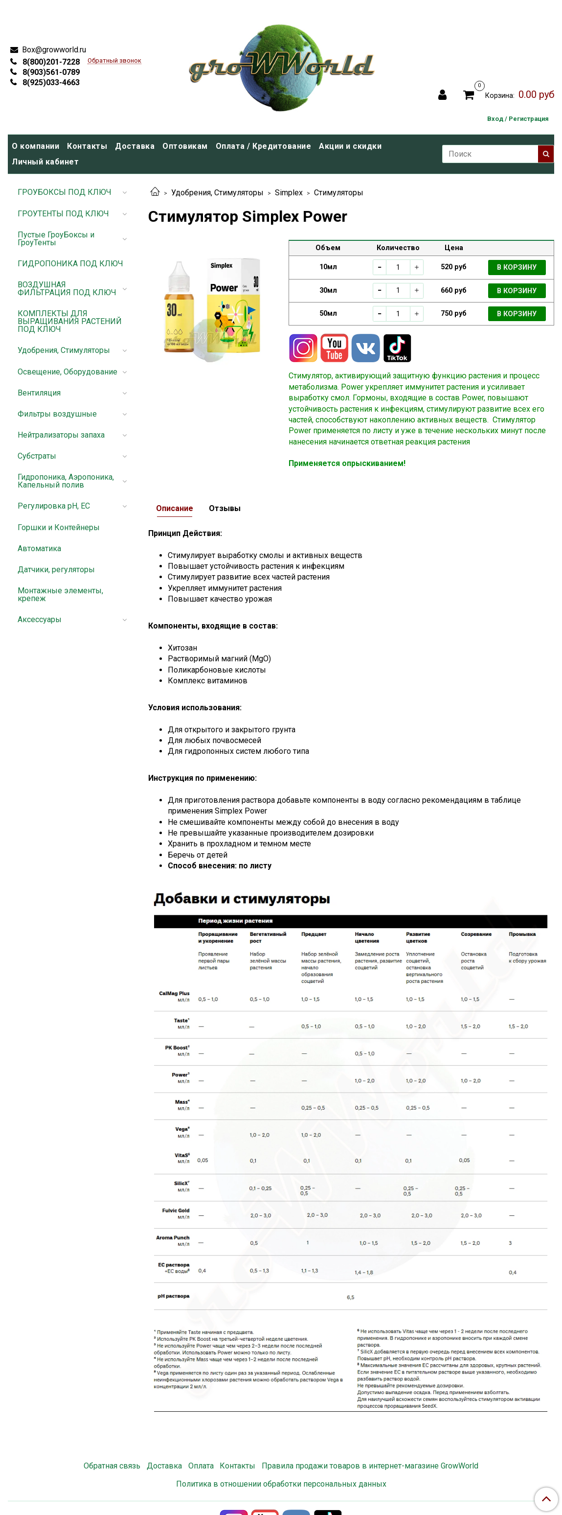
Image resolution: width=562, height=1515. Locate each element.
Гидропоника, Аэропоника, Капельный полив (66, 480)
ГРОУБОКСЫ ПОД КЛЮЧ (65, 192)
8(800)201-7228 (50, 62)
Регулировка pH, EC (54, 506)
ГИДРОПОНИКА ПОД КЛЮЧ (70, 263)
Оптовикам (185, 146)
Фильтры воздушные (57, 414)
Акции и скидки (350, 146)
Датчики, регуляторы (56, 569)
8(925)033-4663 (50, 82)
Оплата (201, 1465)
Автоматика (39, 548)
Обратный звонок (114, 61)
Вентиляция (39, 392)
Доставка (135, 146)
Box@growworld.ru (53, 49)
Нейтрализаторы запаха (61, 435)
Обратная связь (112, 1465)
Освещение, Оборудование (67, 371)
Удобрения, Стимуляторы (217, 192)
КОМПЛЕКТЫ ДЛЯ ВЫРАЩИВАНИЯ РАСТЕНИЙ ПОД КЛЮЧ (70, 321)
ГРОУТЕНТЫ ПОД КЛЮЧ (63, 213)
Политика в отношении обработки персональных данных (281, 1484)
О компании (35, 146)
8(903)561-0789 (50, 72)
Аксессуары (40, 619)
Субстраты (37, 456)
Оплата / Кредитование (264, 146)
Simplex (289, 192)
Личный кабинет (45, 161)
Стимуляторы (338, 192)
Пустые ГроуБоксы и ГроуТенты (56, 238)
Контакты (87, 146)
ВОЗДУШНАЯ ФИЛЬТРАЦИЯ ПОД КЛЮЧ (67, 288)
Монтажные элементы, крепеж (60, 594)
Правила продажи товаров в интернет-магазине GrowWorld (370, 1465)
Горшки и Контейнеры (59, 527)
